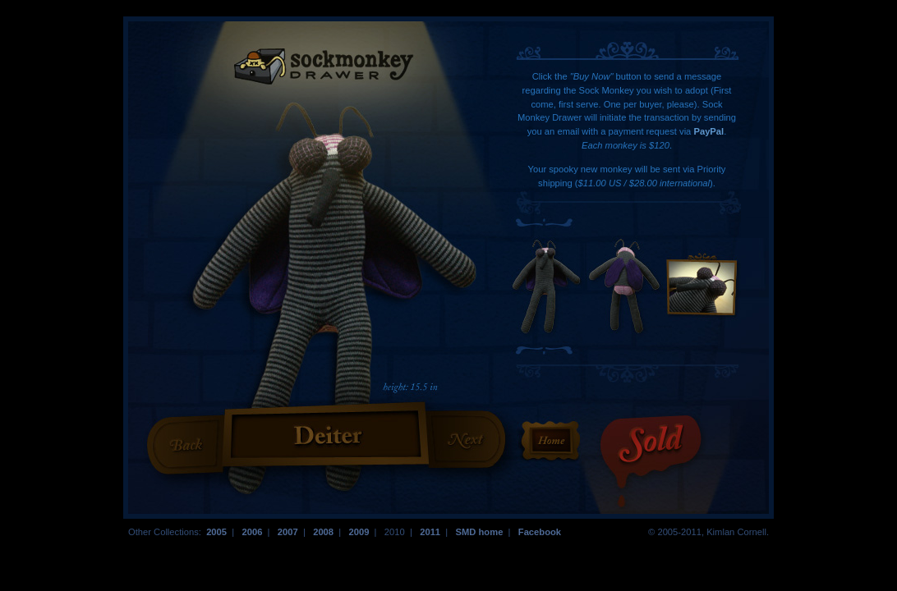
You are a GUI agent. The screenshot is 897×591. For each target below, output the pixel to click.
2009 (358, 532)
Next (465, 438)
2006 (251, 532)
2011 (430, 532)
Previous (187, 444)
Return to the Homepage (551, 441)
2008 (323, 532)
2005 (216, 532)
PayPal (708, 131)
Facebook (540, 532)
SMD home (479, 532)
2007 (288, 532)
